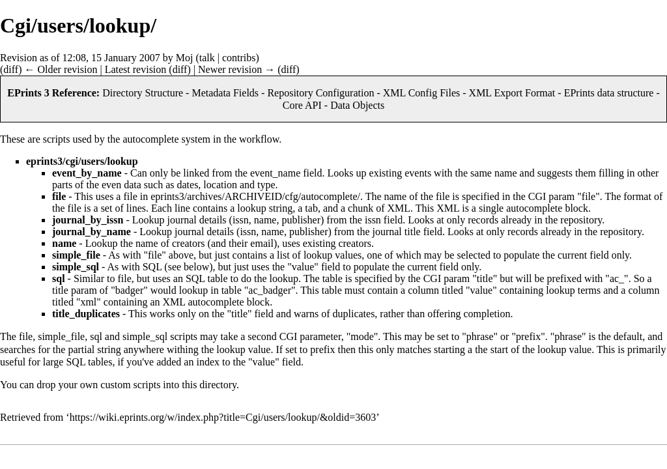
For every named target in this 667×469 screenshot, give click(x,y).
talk (207, 57)
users (92, 161)
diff (10, 69)
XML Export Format (512, 92)
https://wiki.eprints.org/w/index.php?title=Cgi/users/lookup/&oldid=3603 (223, 417)
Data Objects (357, 105)
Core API (302, 105)
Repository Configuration (320, 92)
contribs (239, 57)
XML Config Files (422, 92)
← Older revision (60, 69)
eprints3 (44, 161)
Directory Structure (142, 92)
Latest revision (136, 69)
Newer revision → (236, 69)
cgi (71, 161)
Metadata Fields (225, 92)
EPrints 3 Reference (51, 92)
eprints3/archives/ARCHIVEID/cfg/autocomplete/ (255, 196)
